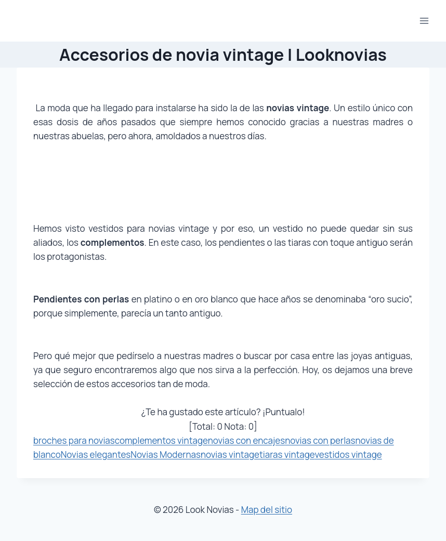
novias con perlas (320, 440)
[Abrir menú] (424, 20)
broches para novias (74, 440)
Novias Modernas (165, 454)
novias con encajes (246, 440)
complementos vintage (161, 440)
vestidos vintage (348, 454)
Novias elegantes (96, 454)
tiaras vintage (286, 454)
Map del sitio (266, 510)
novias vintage (230, 454)
